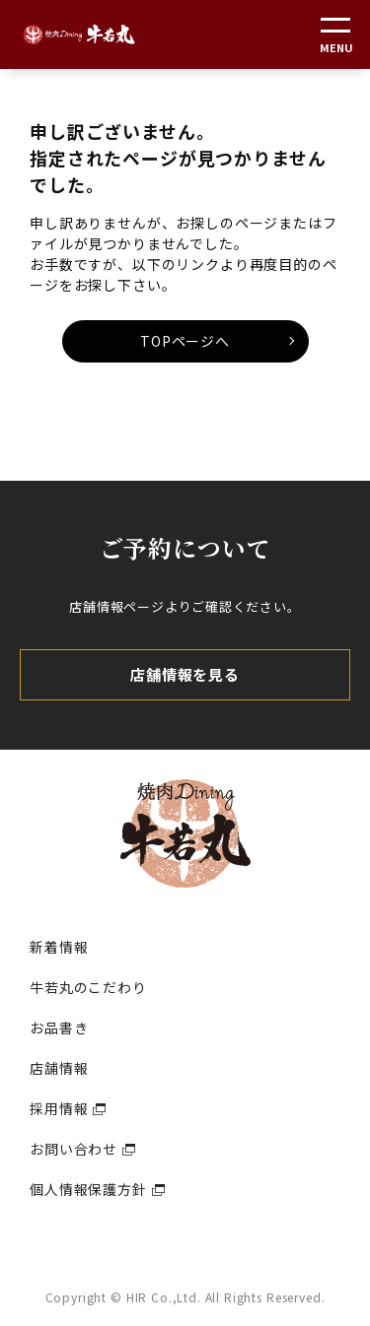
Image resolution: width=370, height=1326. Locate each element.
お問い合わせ (73, 1149)
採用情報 (59, 1108)
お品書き (59, 1027)
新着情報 (59, 947)
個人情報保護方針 (88, 1189)
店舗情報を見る (185, 674)
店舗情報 (59, 1068)
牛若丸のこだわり (88, 987)
